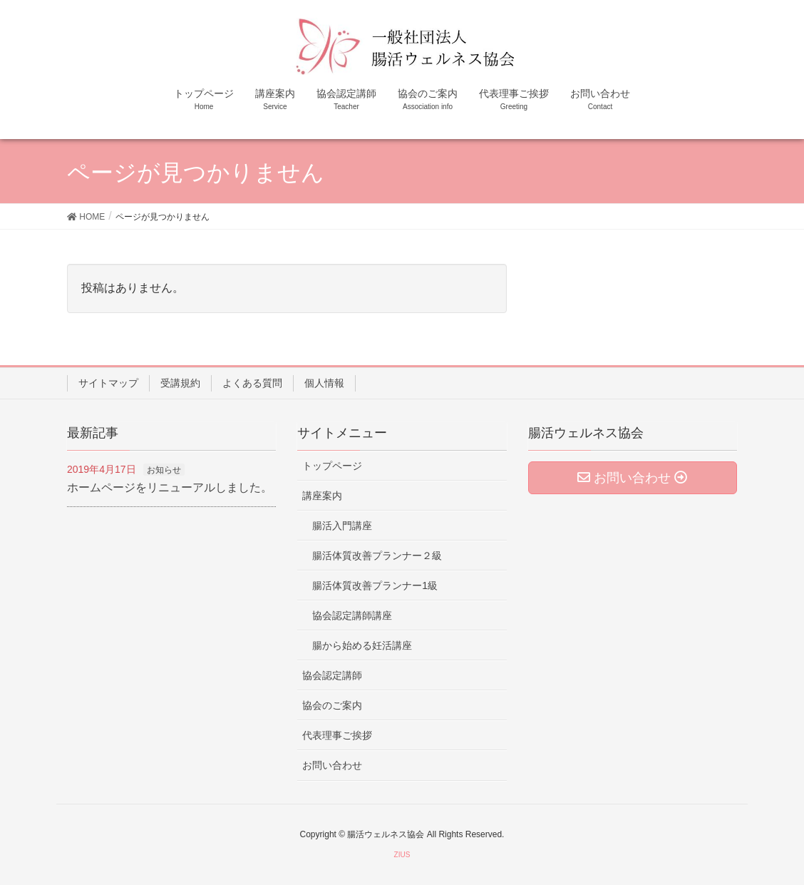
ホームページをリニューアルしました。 (169, 487)
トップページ (332, 465)
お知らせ (164, 470)
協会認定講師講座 (352, 615)
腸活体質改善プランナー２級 (377, 555)
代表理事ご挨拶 (337, 735)
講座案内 (322, 495)
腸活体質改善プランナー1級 (375, 585)
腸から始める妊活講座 (362, 645)
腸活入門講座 (342, 525)
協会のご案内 (332, 705)
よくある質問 (252, 383)
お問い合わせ (332, 765)
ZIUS (402, 855)
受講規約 (180, 383)
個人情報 (324, 383)
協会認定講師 (332, 675)
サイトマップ (108, 383)
